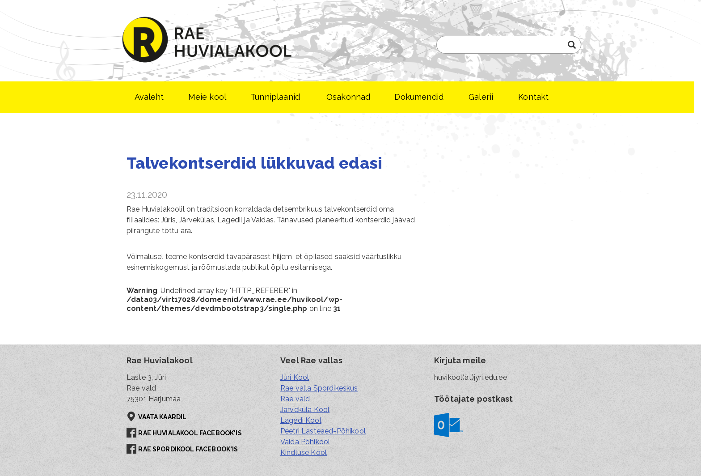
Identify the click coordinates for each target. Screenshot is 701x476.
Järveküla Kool (304, 409)
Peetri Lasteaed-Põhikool (323, 431)
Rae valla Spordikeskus (319, 388)
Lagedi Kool (300, 420)
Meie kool (207, 97)
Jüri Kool (294, 377)
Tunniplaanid (275, 97)
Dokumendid (418, 97)
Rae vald (295, 399)
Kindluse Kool (303, 452)
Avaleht (149, 97)
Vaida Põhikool (305, 442)
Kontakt (533, 97)
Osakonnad (348, 97)
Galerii (481, 97)
